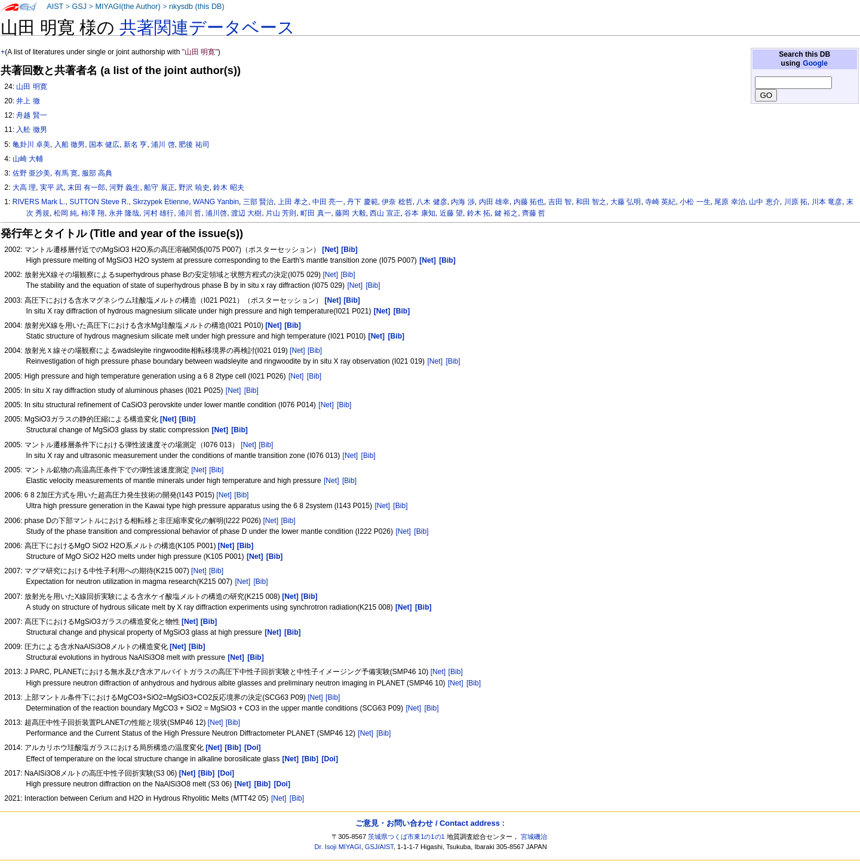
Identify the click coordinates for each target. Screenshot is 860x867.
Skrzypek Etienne (161, 202)
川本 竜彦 (827, 202)
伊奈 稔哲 (397, 202)
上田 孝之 (293, 202)
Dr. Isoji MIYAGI (338, 846)
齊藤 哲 (533, 213)
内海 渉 (462, 202)
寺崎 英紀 (660, 202)
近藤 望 (451, 213)
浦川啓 (216, 213)
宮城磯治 (534, 836)
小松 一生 (695, 202)
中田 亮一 (327, 202)
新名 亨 (135, 144)
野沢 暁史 (194, 187)
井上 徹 (27, 101)
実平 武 (51, 187)
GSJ (79, 6)
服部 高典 (97, 173)
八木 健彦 (431, 202)
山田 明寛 (31, 86)
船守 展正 (159, 187)
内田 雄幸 (494, 202)
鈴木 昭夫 (228, 187)
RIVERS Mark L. (39, 202)
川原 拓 (795, 202)
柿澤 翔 (93, 213)
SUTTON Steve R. (98, 202)
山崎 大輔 (28, 159)
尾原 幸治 (729, 202)
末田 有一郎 (86, 187)
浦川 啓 (162, 144)
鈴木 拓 (478, 213)
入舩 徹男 (31, 129)
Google (815, 63)
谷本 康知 (419, 213)
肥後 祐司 (194, 144)
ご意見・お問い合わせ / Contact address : (429, 823)
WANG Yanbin (216, 202)
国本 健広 (104, 144)
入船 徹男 (69, 144)
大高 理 (24, 187)
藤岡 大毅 (350, 213)
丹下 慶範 (362, 202)
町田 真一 (315, 213)
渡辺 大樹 (246, 213)
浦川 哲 (189, 213)
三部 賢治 (258, 202)
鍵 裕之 (506, 213)
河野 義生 (124, 187)
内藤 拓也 (529, 202)
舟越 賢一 (31, 115)
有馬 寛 (66, 173)
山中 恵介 (764, 202)
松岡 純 (65, 213)
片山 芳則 (281, 213)
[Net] (330, 274)
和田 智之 (591, 202)
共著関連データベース (207, 27)
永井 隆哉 (124, 213)
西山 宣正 (385, 213)
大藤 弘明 (625, 202)
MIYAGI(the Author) (127, 6)
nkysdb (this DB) (197, 6)
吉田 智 (560, 202)
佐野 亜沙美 (31, 173)
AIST (55, 6)
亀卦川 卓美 (31, 144)
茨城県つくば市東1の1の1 (406, 836)
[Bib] (347, 274)
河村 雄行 (158, 213)
